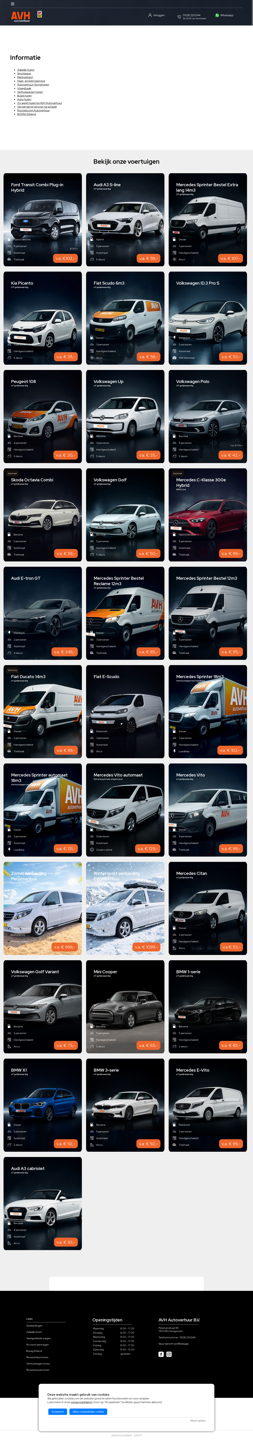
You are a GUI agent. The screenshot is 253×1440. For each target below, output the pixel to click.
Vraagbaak (24, 88)
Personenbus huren (37, 1357)
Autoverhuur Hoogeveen (33, 84)
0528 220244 (187, 1337)
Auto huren (24, 99)
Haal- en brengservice (31, 81)
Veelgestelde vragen (38, 1338)
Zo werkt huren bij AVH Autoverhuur (39, 103)
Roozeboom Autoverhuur (33, 110)
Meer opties (198, 1420)
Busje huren (24, 95)
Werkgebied (25, 77)
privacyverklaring (81, 1402)
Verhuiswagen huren (30, 92)
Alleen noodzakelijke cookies (88, 1411)
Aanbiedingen (34, 1325)
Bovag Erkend (34, 1351)
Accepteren (57, 1411)
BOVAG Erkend (26, 114)
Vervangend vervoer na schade (37, 107)
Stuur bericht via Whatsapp (173, 1343)
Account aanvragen (37, 1344)
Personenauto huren (37, 1369)
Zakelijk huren (25, 70)
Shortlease (24, 73)
